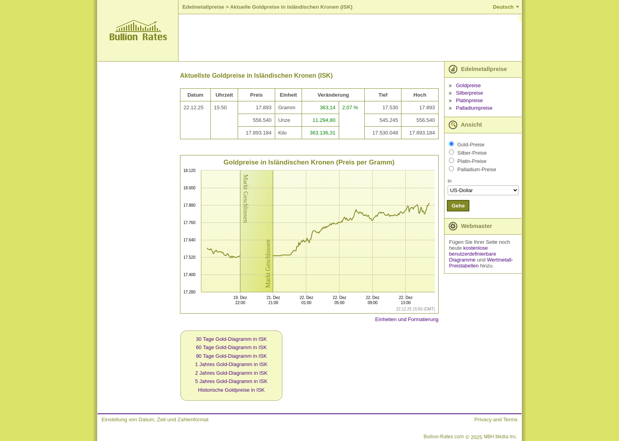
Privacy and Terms (496, 419)
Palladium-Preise (477, 169)
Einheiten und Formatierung (406, 319)
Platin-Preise (472, 161)
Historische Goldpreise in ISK (231, 390)
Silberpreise (469, 93)
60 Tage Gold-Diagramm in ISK (231, 347)
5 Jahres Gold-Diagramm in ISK (231, 381)
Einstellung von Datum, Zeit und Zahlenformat (154, 419)
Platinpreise (469, 100)
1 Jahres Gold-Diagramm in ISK (231, 364)
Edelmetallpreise (203, 7)
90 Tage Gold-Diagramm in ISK (231, 356)
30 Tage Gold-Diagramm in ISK (231, 339)
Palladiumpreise (474, 108)
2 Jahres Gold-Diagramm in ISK (231, 373)
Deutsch (503, 7)
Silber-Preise (472, 153)
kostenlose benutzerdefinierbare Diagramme (472, 254)
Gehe (458, 206)
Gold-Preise (471, 145)
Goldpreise (468, 85)
